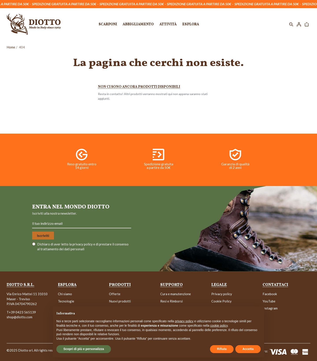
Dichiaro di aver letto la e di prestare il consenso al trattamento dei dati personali (83, 246)
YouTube (269, 301)
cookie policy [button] (219, 325)
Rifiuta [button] (222, 349)
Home (11, 47)
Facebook (270, 294)
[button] (291, 24)
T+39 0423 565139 (21, 312)
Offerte (114, 294)
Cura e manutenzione (175, 294)
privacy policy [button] (184, 321)
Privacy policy (221, 294)
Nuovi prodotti (120, 301)
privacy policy (82, 244)
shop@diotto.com (19, 317)
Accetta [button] (248, 349)
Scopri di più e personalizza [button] (83, 349)
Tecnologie (66, 301)
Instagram (270, 308)
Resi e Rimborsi (171, 301)
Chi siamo (65, 294)
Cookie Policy (221, 301)
